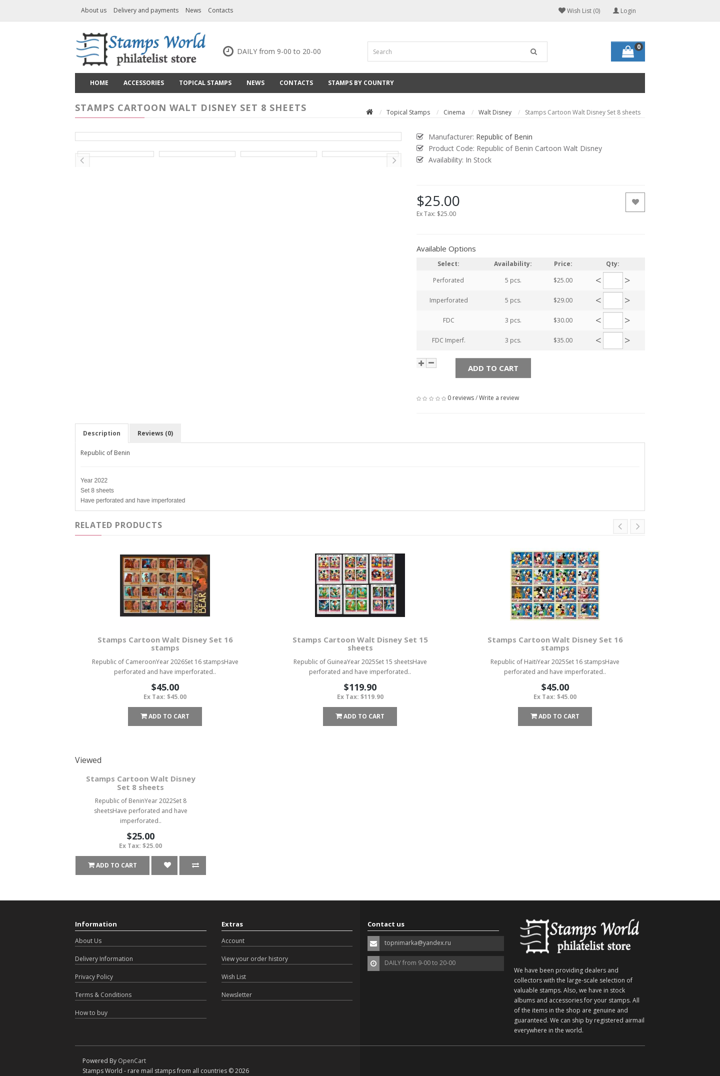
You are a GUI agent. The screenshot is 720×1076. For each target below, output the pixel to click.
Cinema (454, 112)
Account (233, 940)
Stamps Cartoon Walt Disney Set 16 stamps (165, 643)
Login (624, 10)
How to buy (91, 1012)
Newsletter (237, 994)
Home (99, 82)
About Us (88, 940)
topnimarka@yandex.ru (417, 942)
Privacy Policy (94, 976)
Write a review (499, 398)
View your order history (255, 958)
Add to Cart (493, 368)
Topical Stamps (205, 82)
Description (101, 433)
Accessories (144, 82)
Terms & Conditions (103, 994)
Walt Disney (495, 112)
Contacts (220, 10)
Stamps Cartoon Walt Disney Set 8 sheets (141, 783)
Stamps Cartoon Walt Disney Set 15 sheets (360, 643)
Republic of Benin (105, 452)
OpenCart (132, 1060)
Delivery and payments (146, 10)
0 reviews (461, 398)
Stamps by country (361, 82)
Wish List (234, 976)
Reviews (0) (155, 433)
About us (93, 10)
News (193, 10)
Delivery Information (104, 958)
